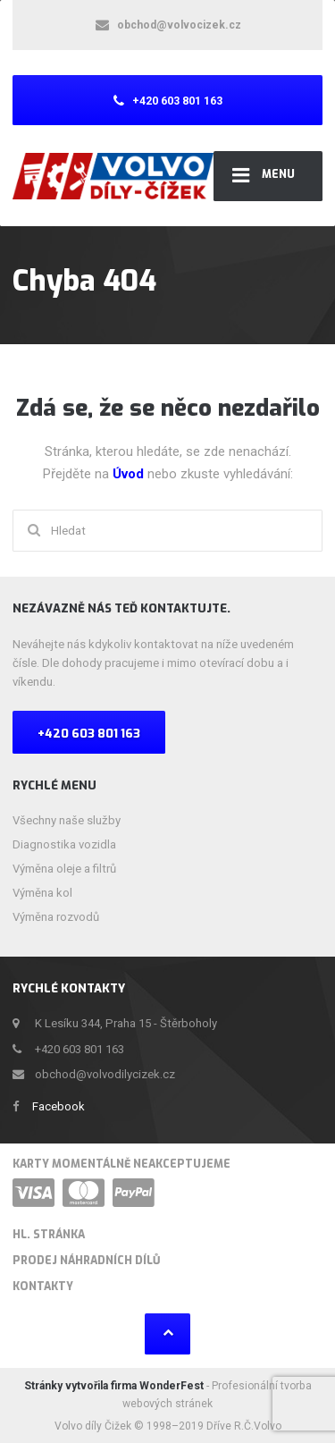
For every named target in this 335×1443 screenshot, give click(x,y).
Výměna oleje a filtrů (64, 868)
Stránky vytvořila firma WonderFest (115, 1386)
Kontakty (43, 1286)
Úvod (130, 474)
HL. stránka (49, 1235)
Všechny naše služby (67, 820)
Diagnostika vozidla (64, 844)
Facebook (58, 1106)
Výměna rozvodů (56, 917)
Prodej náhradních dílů (86, 1260)
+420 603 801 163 (89, 733)
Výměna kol (42, 892)
